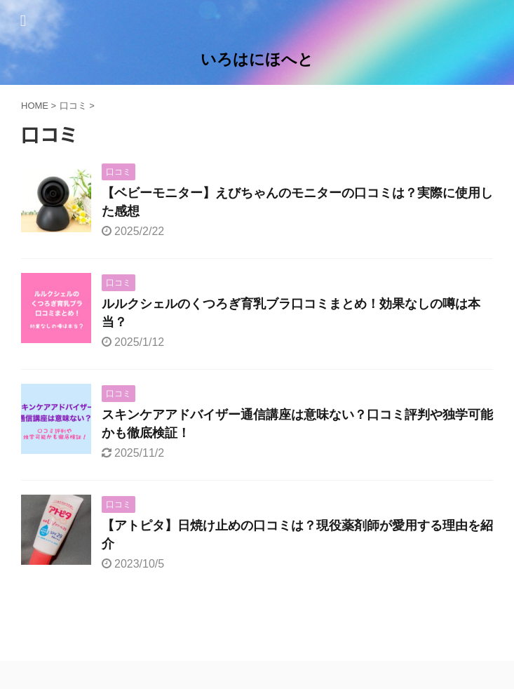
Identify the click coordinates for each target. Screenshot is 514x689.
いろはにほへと (257, 59)
